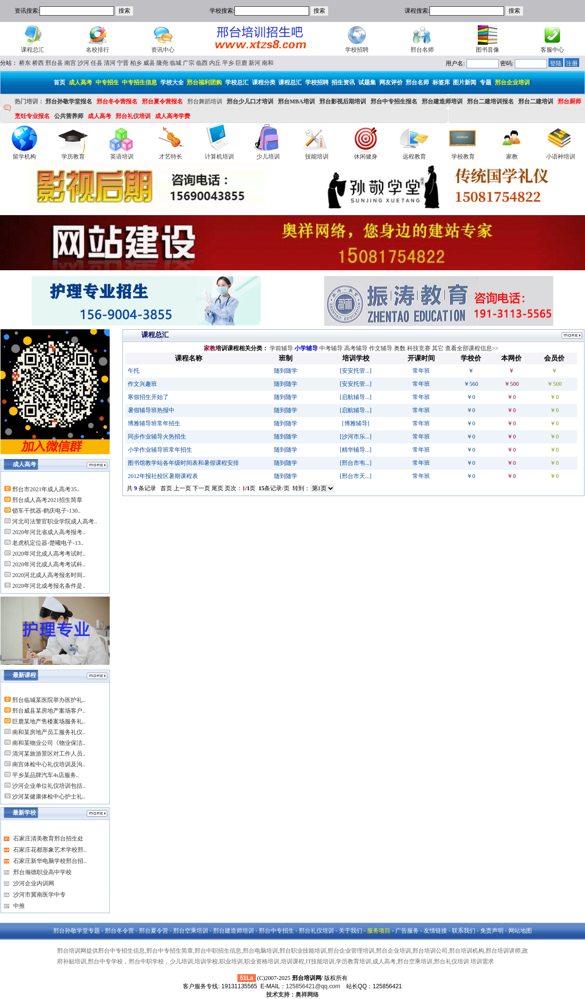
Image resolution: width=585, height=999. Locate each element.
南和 (267, 63)
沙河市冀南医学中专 (39, 894)
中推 (19, 905)
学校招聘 (357, 49)
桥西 (38, 63)
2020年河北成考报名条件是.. (48, 585)
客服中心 (552, 49)
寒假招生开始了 (148, 397)
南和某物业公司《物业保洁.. (48, 742)
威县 (149, 63)
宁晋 (123, 63)
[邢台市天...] (355, 476)
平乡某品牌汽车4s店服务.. (45, 775)
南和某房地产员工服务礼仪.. (48, 732)
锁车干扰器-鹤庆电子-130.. (46, 510)
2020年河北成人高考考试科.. (48, 564)
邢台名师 (422, 49)
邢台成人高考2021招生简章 (47, 500)
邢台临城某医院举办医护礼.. (48, 700)
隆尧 (162, 63)
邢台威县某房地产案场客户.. (48, 710)
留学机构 (24, 156)
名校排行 (97, 49)
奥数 (400, 348)
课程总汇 (32, 49)
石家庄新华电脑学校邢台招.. (49, 861)
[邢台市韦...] (355, 463)
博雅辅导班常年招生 (154, 423)
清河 (110, 63)
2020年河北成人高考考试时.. (48, 553)
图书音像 (487, 49)
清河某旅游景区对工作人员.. (48, 753)
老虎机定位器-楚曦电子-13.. (47, 542)
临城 (175, 63)
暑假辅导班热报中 (151, 410)
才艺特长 (170, 156)
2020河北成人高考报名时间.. (48, 575)
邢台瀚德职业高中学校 (42, 872)
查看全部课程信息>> (472, 348)
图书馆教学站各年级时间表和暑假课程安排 (183, 463)
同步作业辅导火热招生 (157, 436)
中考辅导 (331, 348)
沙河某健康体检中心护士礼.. (48, 796)
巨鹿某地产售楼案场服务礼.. (48, 721)
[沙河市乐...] (355, 436)
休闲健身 (365, 156)
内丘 (215, 63)
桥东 (25, 63)
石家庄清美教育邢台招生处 (48, 838)
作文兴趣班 (142, 383)
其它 (438, 348)
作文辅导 (380, 348)
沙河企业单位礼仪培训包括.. (48, 785)
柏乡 (136, 63)
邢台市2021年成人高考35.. (45, 489)
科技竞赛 (418, 348)
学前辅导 (281, 348)
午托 (133, 370)
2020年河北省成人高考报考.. (48, 532)
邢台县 (54, 63)
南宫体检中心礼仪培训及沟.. (48, 764)
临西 (202, 63)
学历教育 (73, 156)
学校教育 (463, 156)
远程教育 (414, 156)
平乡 (228, 63)
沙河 (83, 63)
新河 (254, 63)
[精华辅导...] (355, 449)
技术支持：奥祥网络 (292, 994)
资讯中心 (163, 49)
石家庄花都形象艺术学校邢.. (49, 849)
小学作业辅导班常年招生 (160, 449)
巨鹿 (241, 63)
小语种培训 (560, 156)
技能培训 (317, 156)
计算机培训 (219, 156)
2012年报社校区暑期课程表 (163, 476)
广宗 (189, 63)
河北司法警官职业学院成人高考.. (54, 521)
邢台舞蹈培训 (204, 101)
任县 (96, 63)
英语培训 (122, 156)
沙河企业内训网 (33, 883)
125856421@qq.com (313, 986)
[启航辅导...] (355, 397)
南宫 (70, 63)
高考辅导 (356, 348)
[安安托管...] (355, 370)
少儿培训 (268, 156)
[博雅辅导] (356, 423)
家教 (512, 156)
